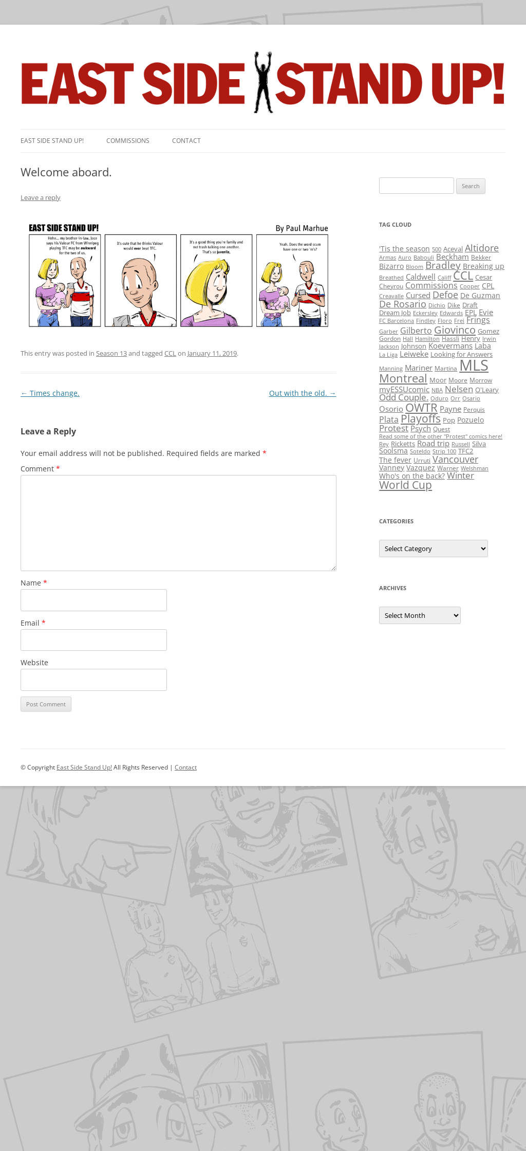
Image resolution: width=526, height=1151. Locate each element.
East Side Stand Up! (84, 767)
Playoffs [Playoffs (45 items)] (421, 418)
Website (34, 662)
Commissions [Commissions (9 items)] (431, 285)
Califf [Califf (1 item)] (444, 277)
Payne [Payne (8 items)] (450, 409)
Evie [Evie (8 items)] (486, 312)
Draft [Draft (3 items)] (470, 304)
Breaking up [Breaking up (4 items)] (483, 266)
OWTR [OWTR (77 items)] (421, 407)
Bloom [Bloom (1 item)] (414, 266)
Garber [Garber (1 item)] (388, 331)
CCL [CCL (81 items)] (463, 275)
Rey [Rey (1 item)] (384, 444)
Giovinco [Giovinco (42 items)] (455, 329)
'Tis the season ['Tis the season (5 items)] (404, 248)
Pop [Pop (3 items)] (449, 420)
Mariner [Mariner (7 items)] (419, 367)
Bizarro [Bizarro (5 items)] (391, 266)
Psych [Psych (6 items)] (420, 428)
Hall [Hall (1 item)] (408, 338)
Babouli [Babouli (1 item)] (424, 257)
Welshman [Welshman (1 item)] (475, 468)
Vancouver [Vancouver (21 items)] (455, 458)
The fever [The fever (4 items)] (395, 460)
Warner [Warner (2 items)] (448, 468)
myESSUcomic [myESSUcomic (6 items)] (404, 389)
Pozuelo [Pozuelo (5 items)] (470, 420)
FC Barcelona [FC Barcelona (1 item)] (396, 320)
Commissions (127, 140)
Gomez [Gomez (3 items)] (488, 331)
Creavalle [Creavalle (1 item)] (391, 296)
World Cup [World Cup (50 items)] (405, 485)
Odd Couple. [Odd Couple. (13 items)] (403, 397)
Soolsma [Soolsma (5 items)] (393, 450)
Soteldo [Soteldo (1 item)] (420, 451)
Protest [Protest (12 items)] (393, 428)
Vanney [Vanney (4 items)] (391, 467)
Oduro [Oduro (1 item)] (439, 398)
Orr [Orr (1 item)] (455, 398)
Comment (40, 468)
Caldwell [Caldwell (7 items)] (421, 276)
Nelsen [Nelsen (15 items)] (459, 389)
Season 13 (111, 353)
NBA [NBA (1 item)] (437, 390)
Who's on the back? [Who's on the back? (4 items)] (412, 476)
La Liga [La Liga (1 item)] (388, 354)
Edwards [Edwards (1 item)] (451, 313)
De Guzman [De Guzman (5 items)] (480, 295)
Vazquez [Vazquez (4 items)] (420, 467)
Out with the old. (302, 393)
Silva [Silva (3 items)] (479, 443)
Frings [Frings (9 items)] (478, 319)
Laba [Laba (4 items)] (483, 346)
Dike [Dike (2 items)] (453, 305)
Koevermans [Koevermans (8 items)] (450, 345)
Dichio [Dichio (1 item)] (436, 305)
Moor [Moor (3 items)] (437, 380)
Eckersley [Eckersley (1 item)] (425, 313)
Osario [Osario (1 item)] (471, 398)
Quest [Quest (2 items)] (441, 429)
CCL (170, 353)
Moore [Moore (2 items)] (457, 380)
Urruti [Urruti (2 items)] (422, 460)
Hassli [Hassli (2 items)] (450, 338)
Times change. (50, 393)
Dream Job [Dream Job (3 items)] (395, 312)
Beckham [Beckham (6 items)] (452, 256)
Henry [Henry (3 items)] (470, 338)
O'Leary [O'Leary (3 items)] (487, 389)
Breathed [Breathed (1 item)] (391, 277)
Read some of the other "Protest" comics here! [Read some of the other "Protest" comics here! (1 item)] (440, 436)
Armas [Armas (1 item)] (387, 257)
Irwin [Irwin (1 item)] (489, 338)
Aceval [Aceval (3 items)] (453, 248)
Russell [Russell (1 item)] (461, 444)
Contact (186, 140)
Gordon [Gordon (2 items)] (390, 338)
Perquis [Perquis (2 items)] (474, 409)
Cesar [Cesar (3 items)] (483, 277)
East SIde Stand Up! (52, 140)
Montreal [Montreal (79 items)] (403, 378)
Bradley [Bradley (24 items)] (443, 265)
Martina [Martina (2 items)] (446, 368)
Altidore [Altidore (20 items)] (482, 248)
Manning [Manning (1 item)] (391, 368)
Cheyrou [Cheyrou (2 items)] (391, 286)
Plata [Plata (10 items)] (389, 419)
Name (34, 583)
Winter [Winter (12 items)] (460, 475)
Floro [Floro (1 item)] (445, 320)
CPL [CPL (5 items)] (488, 285)
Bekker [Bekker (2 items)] (481, 257)
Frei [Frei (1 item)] (459, 320)
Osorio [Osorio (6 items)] (391, 409)
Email (33, 623)
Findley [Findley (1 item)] (426, 320)
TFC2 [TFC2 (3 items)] (465, 450)
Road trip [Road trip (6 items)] (433, 443)
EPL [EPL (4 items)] (471, 312)
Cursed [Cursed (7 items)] (418, 295)
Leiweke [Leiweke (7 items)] (414, 354)
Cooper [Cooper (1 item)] (470, 286)
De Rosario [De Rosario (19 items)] (402, 304)
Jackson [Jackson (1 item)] (389, 346)
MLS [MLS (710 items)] (474, 365)
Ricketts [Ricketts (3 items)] (403, 443)
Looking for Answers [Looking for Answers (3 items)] (461, 354)
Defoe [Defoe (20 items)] (445, 294)
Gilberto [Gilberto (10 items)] (416, 330)
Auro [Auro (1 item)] (404, 257)
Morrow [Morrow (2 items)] (480, 380)
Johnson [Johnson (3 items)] (413, 346)
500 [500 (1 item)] (436, 249)
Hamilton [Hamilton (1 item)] (427, 338)
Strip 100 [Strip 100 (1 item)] (444, 451)
